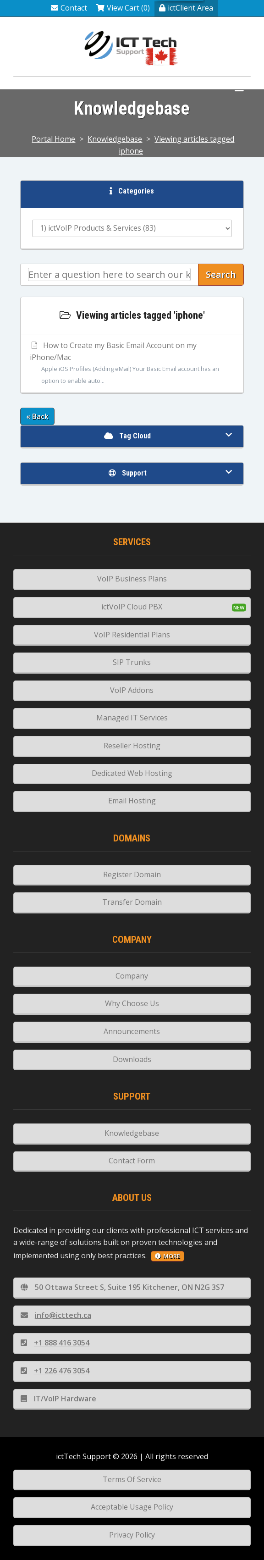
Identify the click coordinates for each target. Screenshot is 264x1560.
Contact (69, 8)
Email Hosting (132, 801)
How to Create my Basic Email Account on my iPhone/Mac (132, 363)
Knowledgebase (115, 139)
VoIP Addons (132, 690)
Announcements (132, 1031)
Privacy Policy (132, 1535)
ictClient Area (186, 8)
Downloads (132, 1059)
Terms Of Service (132, 1479)
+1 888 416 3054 (55, 1343)
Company (132, 976)
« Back (37, 416)
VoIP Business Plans (132, 579)
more (167, 1256)
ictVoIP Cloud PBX (131, 607)
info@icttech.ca (56, 1315)
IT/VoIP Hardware (58, 1399)
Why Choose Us (132, 1003)
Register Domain (132, 874)
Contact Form (132, 1161)
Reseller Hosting (132, 746)
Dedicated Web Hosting (132, 773)
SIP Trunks (132, 662)
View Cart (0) (123, 8)
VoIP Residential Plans (132, 635)
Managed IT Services (132, 718)
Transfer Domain (132, 902)
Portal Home (53, 139)
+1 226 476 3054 (55, 1371)
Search (221, 274)
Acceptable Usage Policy (132, 1507)
